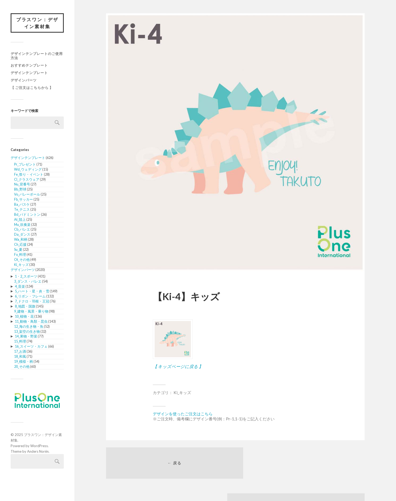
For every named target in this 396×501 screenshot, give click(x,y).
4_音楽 (20, 286)
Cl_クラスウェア (26, 180)
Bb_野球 (20, 190)
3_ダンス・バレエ (27, 282)
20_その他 (22, 367)
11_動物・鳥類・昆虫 (31, 322)
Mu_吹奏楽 (22, 225)
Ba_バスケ (22, 205)
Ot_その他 (22, 260)
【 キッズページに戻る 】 (178, 366)
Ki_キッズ (21, 265)
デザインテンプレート (29, 73)
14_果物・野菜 (26, 337)
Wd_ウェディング (28, 170)
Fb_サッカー (23, 200)
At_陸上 (20, 220)
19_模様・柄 (23, 362)
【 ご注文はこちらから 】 (32, 88)
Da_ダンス (22, 235)
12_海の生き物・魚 (28, 327)
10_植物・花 (24, 317)
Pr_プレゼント (25, 165)
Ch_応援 (20, 245)
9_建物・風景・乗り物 (31, 312)
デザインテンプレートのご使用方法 (37, 56)
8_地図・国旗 (25, 307)
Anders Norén (38, 452)
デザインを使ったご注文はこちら (183, 413)
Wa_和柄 (20, 240)
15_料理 (20, 342)
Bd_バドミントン (27, 215)
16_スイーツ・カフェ (31, 347)
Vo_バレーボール (27, 195)
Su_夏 (18, 250)
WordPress (39, 446)
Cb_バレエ (22, 230)
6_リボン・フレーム (30, 297)
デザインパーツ (24, 81)
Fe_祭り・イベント (28, 174)
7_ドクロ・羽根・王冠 (32, 302)
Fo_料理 (20, 255)
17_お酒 (20, 352)
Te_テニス (22, 210)
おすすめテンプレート (29, 66)
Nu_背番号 (22, 185)
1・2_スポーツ (26, 277)
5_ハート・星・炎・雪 (32, 292)
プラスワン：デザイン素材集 (37, 23)
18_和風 (20, 357)
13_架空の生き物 (27, 332)
